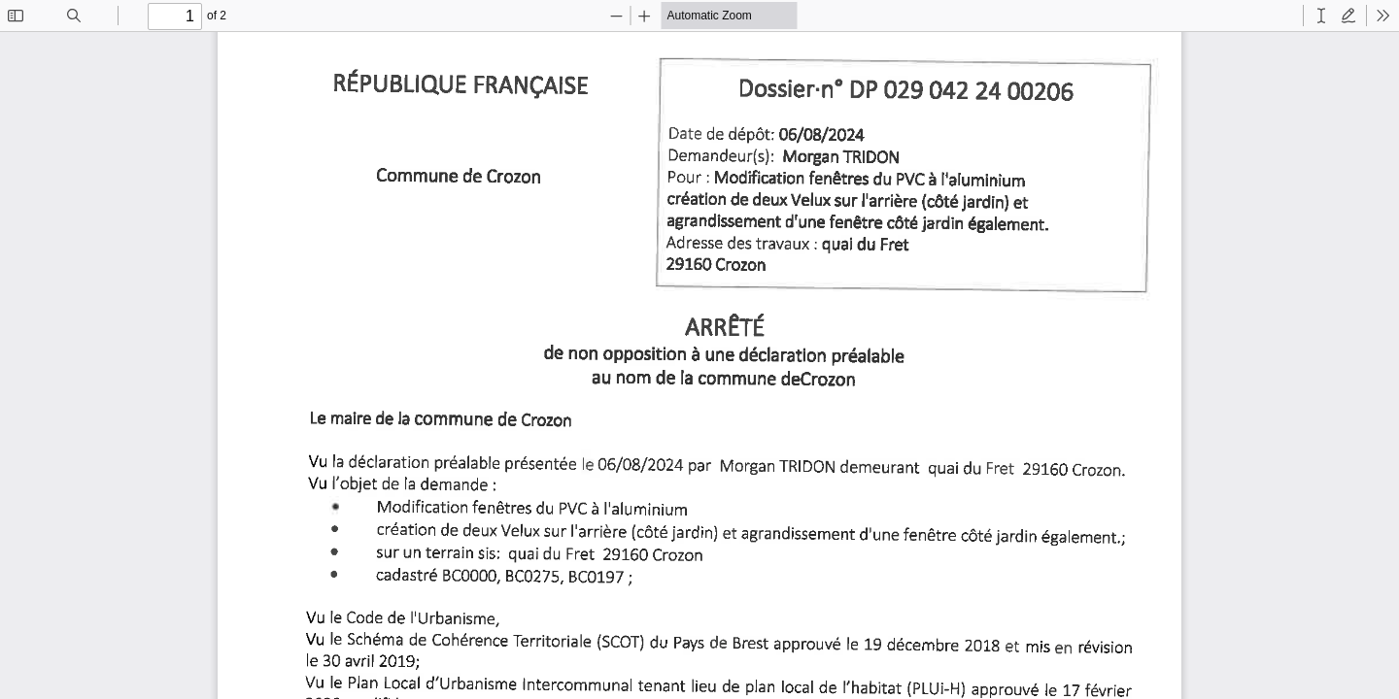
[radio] (1321, 15)
